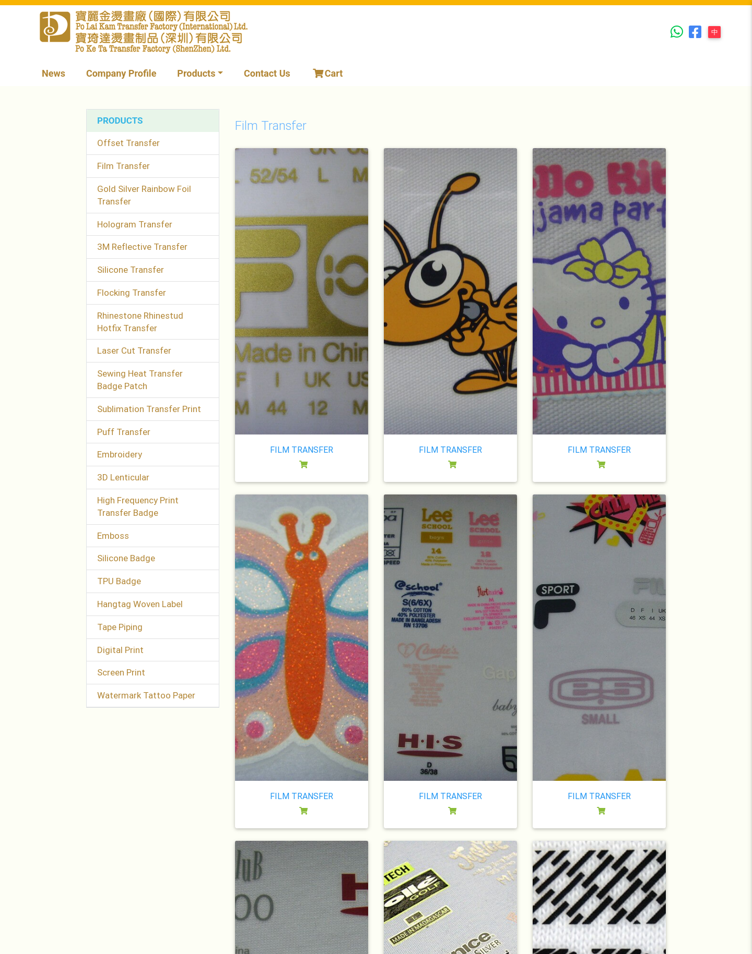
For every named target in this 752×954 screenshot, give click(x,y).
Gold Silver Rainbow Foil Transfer (144, 195)
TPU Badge (119, 581)
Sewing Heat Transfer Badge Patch (140, 380)
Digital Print (120, 650)
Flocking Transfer (131, 292)
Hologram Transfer (134, 224)
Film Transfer (123, 166)
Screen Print (121, 672)
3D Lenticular (123, 477)
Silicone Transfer (130, 269)
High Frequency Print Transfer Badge (138, 506)
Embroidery (119, 454)
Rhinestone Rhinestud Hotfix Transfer (140, 322)
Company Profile (121, 73)
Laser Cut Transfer (134, 350)
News (53, 73)
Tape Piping (120, 627)
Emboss (113, 535)
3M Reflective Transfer (142, 246)
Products (196, 73)
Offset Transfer (128, 143)
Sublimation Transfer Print (149, 409)
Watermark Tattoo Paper (146, 695)
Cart (327, 73)
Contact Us (267, 73)
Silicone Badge (126, 558)
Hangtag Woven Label (140, 604)
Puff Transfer (123, 432)
